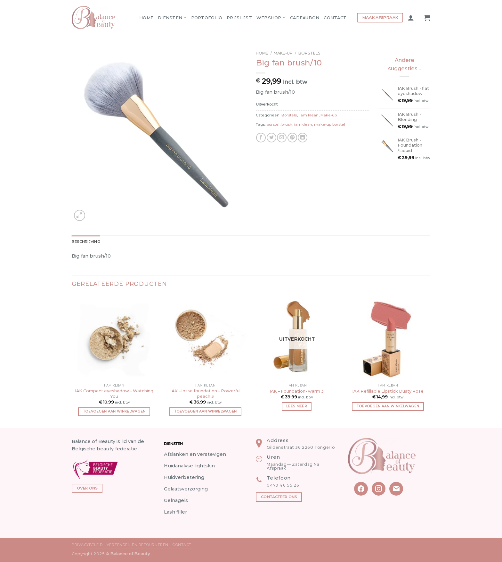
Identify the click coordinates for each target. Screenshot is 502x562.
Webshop (271, 17)
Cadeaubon (304, 17)
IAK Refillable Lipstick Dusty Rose (388, 391)
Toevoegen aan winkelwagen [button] (114, 411)
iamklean (303, 124)
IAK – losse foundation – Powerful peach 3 (205, 393)
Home (146, 17)
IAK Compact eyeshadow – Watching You (114, 393)
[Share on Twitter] (271, 137)
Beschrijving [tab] (86, 241)
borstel (273, 124)
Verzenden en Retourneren (137, 544)
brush (286, 124)
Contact (335, 17)
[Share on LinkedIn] (302, 137)
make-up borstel (329, 124)
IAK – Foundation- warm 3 (297, 391)
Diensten (172, 17)
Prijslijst (239, 17)
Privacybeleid (87, 544)
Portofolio (207, 17)
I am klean (309, 115)
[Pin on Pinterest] (292, 137)
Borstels (309, 53)
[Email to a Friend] (282, 137)
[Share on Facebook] (261, 137)
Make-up (283, 53)
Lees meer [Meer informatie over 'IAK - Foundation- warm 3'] (296, 406)
